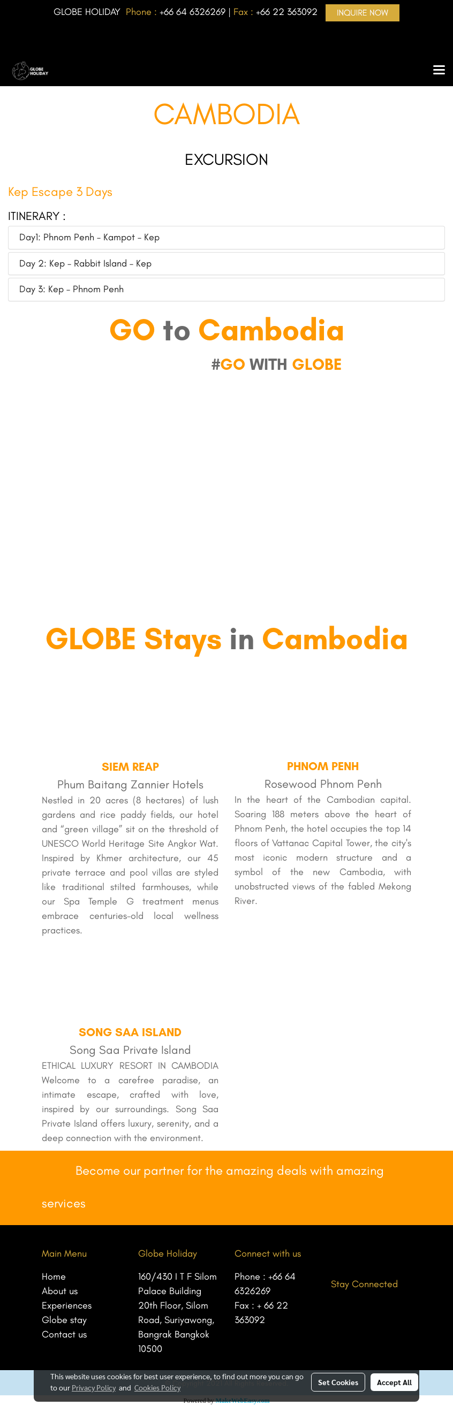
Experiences (67, 1305)
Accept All (394, 1382)
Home (54, 1276)
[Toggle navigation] (439, 70)
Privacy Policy (94, 1387)
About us (60, 1291)
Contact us (64, 1334)
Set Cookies (338, 1382)
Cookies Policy (157, 1387)
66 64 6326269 (194, 12)
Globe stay (64, 1320)
